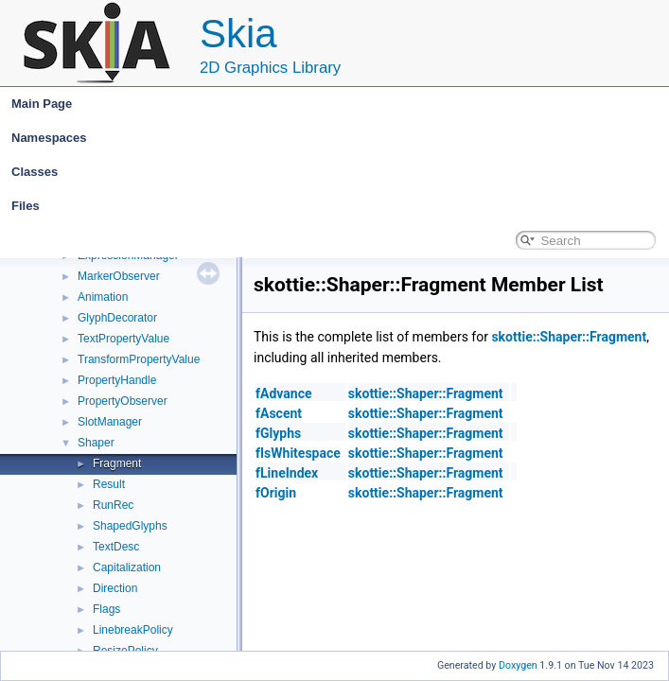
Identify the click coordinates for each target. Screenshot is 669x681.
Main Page (41, 103)
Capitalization (127, 567)
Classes (338, 172)
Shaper (96, 442)
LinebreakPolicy (133, 630)
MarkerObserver (119, 276)
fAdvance (283, 393)
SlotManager (110, 421)
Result (109, 484)
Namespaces (338, 138)
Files (338, 206)
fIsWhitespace (298, 453)
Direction (115, 588)
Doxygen (518, 665)
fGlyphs (278, 433)
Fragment (117, 463)
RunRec (113, 505)
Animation (103, 297)
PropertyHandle (117, 380)
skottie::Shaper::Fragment (568, 336)
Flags (106, 609)
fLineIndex (286, 472)
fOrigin (275, 492)
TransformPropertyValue (139, 359)
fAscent (278, 413)
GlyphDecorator (117, 317)
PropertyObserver (122, 401)
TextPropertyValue (123, 338)
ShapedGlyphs (130, 526)
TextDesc (116, 546)
